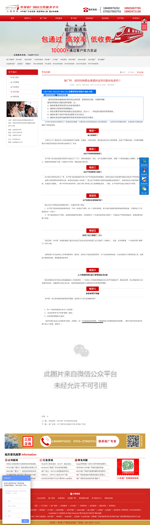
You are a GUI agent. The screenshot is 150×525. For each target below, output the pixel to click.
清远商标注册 (84, 498)
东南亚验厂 (89, 18)
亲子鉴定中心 (97, 498)
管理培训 (125, 510)
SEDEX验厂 (28, 59)
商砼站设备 (109, 498)
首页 (12, 18)
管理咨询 (83, 506)
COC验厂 (73, 506)
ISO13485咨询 (38, 64)
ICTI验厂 (56, 59)
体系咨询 (61, 498)
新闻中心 (27, 18)
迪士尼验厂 (92, 59)
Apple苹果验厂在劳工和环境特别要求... (92, 464)
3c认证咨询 (41, 498)
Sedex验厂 (34, 510)
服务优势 (102, 506)
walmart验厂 (81, 510)
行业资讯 (15, 87)
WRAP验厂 (72, 59)
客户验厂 (74, 18)
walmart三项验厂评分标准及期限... (55, 467)
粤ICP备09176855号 (86, 513)
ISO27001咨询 (81, 64)
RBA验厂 (48, 59)
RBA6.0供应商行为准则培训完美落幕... (22, 464)
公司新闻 (15, 82)
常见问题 (15, 92)
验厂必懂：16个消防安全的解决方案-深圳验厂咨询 (67, 424)
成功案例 (105, 18)
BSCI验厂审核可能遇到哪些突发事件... (92, 471)
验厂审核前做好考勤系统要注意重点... (91, 475)
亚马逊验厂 (101, 59)
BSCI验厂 (19, 59)
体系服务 (58, 18)
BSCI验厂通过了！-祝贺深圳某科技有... (22, 471)
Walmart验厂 (82, 59)
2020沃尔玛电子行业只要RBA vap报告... (57, 478)
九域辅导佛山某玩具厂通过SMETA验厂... (23, 475)
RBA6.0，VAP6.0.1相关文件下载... (55, 475)
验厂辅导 (51, 498)
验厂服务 (54, 506)
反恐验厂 (20, 64)
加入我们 (15, 77)
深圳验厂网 (72, 498)
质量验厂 (28, 64)
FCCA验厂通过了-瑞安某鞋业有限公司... (22, 467)
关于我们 (120, 18)
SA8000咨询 (38, 59)
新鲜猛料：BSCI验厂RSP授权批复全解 (63, 421)
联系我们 (136, 18)
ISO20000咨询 (69, 64)
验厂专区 (43, 18)
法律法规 (15, 96)
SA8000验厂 (60, 510)
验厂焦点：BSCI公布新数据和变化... (56, 471)
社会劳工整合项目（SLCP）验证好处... (57, 464)
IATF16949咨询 (93, 64)
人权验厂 (100, 510)
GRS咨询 (63, 59)
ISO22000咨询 (58, 64)
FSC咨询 (48, 64)
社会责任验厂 (11, 64)
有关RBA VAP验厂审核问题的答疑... (91, 467)
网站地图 (98, 513)
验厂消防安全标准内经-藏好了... (89, 478)
